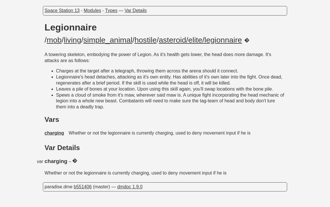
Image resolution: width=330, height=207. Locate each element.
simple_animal (107, 40)
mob (54, 40)
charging (54, 133)
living (72, 40)
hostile (145, 40)
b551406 (82, 186)
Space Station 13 (62, 10)
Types (111, 10)
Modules (92, 10)
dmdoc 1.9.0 (129, 186)
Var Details (136, 10)
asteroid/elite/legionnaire (200, 40)
